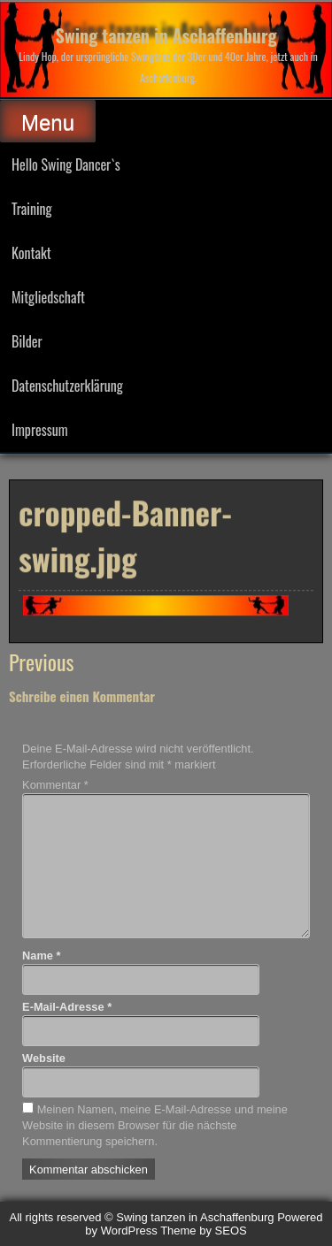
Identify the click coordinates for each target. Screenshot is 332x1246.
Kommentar (55, 784)
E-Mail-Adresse (67, 1006)
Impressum (40, 429)
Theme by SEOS (203, 1230)
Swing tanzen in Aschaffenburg (166, 35)
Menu (47, 122)
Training (32, 208)
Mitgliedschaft (48, 297)
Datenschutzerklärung (67, 385)
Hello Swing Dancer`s (66, 164)
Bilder (27, 341)
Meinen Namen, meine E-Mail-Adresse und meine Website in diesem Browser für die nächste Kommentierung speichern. (155, 1125)
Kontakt (31, 253)
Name (41, 955)
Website (44, 1058)
